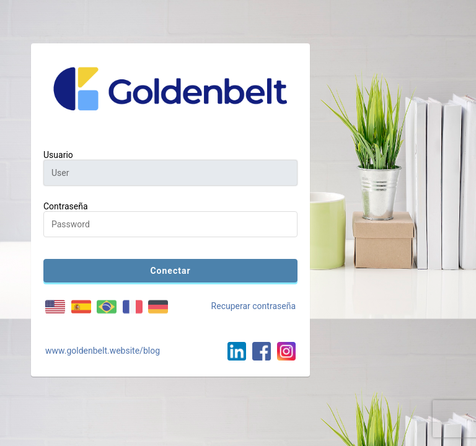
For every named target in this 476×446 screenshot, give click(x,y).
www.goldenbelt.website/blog (102, 351)
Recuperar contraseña (253, 306)
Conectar (170, 271)
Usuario (58, 155)
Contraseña (65, 206)
